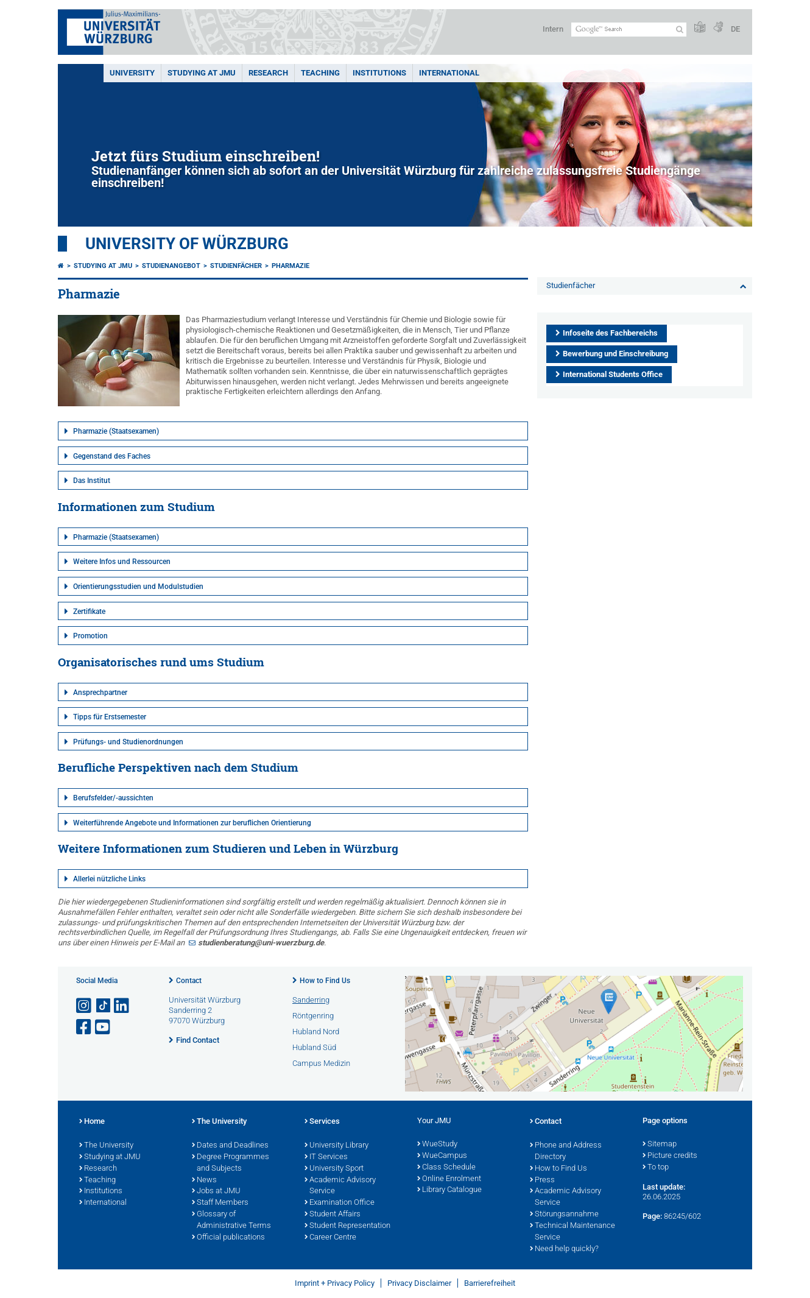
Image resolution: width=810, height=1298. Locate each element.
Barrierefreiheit (489, 1283)
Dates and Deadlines (230, 1145)
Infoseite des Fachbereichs (610, 332)
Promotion (90, 636)
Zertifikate (89, 611)
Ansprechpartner (100, 692)
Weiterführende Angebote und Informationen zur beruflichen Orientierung (192, 823)
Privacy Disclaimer (419, 1283)
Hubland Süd (314, 1047)
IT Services (326, 1157)
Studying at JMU (103, 266)
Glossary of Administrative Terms (231, 1220)
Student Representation (347, 1226)
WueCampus (442, 1156)
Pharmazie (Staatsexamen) (116, 431)
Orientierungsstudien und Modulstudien (138, 586)
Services (322, 1121)
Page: (652, 1216)
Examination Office (340, 1202)
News (204, 1180)
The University (106, 1145)
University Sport (334, 1168)
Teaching (320, 72)
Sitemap (660, 1144)
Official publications (228, 1237)
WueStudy (437, 1144)
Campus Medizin (321, 1063)
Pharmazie (290, 266)
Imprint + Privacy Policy (335, 1283)
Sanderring (310, 999)
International (449, 72)
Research (98, 1168)
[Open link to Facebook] (84, 1027)
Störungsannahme (564, 1214)
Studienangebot (171, 266)
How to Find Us (325, 980)
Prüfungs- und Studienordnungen (128, 742)
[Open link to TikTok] (103, 1006)
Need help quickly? (564, 1249)
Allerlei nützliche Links (109, 879)
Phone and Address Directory (566, 1151)
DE (735, 29)
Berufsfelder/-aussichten (113, 798)
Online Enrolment (449, 1179)
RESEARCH (268, 72)
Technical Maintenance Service (572, 1232)
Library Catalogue (449, 1190)
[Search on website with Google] (628, 30)
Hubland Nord (315, 1031)
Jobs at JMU (216, 1191)
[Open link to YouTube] (103, 1027)
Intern (553, 29)
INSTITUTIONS (379, 72)
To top (656, 1167)
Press (542, 1180)
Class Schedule (446, 1167)
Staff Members (220, 1202)
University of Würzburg (187, 244)
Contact (189, 980)
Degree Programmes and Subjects (230, 1163)
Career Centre (330, 1237)
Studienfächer (236, 266)
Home (92, 1121)
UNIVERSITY (132, 72)
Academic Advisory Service (340, 1186)
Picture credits (670, 1156)
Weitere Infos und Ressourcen (122, 561)
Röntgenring (313, 1015)
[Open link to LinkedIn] (122, 1006)
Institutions (100, 1191)
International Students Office (613, 374)
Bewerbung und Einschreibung (615, 353)
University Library (336, 1145)
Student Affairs (333, 1214)
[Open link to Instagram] (84, 1006)
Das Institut (91, 480)
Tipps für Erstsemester (109, 717)
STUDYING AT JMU (201, 72)
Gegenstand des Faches (111, 456)
